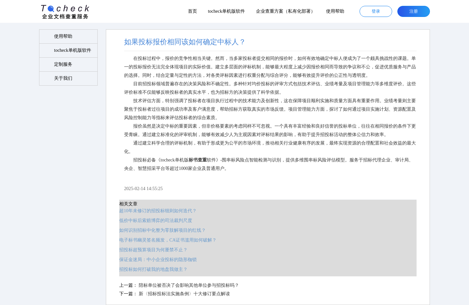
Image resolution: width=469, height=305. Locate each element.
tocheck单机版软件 (226, 11)
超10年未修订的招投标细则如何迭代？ (158, 210)
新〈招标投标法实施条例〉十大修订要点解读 (184, 293)
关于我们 (63, 78)
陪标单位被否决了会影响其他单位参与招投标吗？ (189, 285)
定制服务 (63, 64)
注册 (413, 11)
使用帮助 (335, 11)
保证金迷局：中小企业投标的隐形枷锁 (158, 259)
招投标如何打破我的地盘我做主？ (153, 269)
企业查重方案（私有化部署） (285, 11)
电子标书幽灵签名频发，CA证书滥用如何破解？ (168, 240)
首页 (192, 11)
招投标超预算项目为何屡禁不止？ (153, 249)
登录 (376, 11)
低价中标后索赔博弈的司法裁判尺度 (155, 220)
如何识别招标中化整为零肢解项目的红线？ (162, 230)
